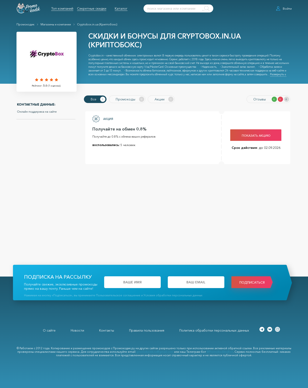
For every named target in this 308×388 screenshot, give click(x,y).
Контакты (106, 330)
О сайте (49, 330)
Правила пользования (146, 330)
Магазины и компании (56, 24)
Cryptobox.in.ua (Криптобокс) (97, 24)
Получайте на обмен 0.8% (119, 129)
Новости (77, 330)
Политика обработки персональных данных (214, 330)
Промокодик (25, 24)
